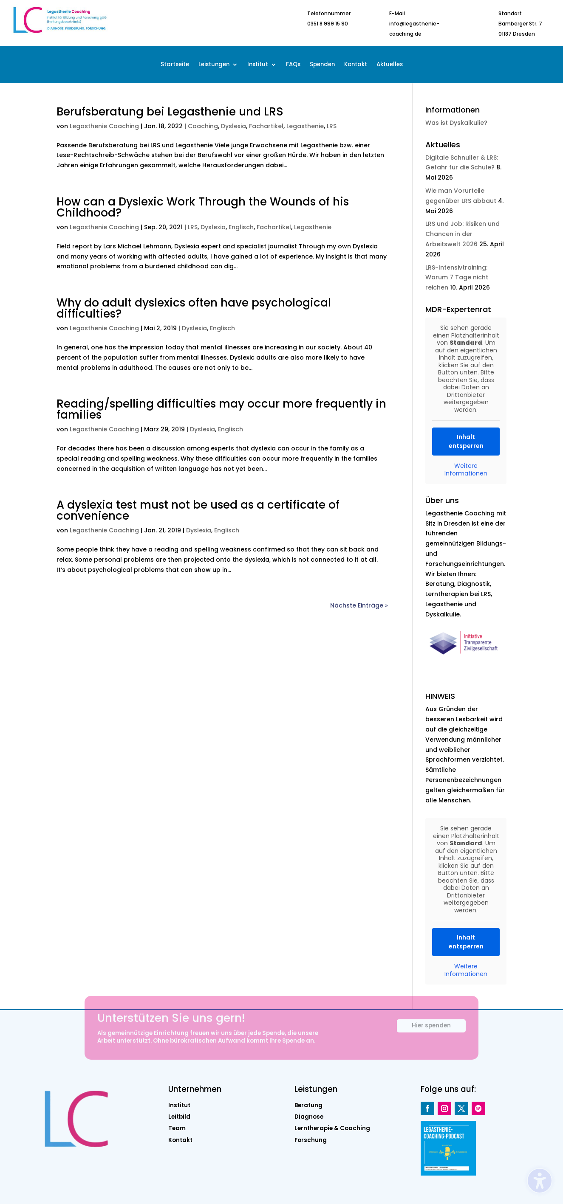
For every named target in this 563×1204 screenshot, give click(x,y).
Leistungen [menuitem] (213, 65)
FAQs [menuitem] (293, 65)
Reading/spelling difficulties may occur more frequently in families (221, 409)
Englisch (241, 227)
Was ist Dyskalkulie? (456, 122)
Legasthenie (305, 126)
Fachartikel (266, 126)
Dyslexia (233, 126)
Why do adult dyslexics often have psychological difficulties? (194, 308)
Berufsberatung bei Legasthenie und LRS (170, 111)
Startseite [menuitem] (175, 65)
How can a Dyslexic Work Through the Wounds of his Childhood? (203, 207)
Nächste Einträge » (359, 605)
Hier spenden (431, 1030)
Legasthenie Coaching (104, 126)
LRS (332, 126)
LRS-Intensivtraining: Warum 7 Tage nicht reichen (456, 277)
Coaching (203, 126)
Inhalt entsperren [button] (466, 441)
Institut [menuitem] (257, 65)
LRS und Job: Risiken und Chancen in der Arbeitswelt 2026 (462, 233)
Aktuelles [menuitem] (389, 65)
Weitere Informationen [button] (465, 469)
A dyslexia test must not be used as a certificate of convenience (198, 510)
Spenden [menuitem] (322, 65)
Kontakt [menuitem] (355, 65)
